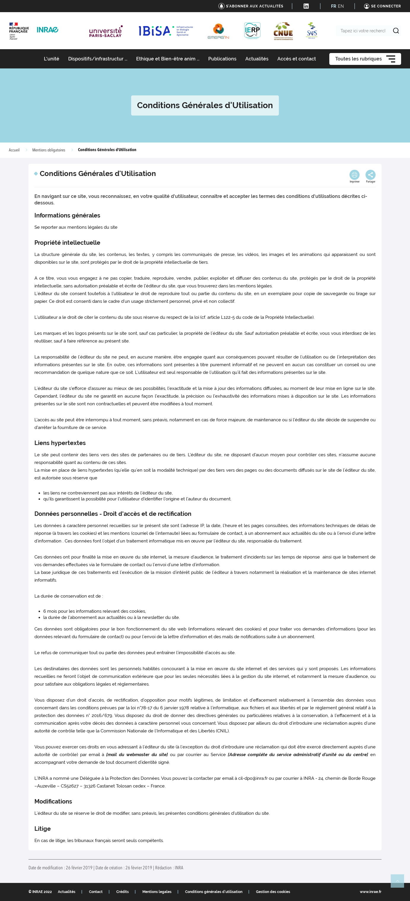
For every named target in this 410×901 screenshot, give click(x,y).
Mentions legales (156, 892)
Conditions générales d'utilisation (213, 892)
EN (341, 6)
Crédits (122, 892)
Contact (96, 892)
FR (333, 6)
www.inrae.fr (371, 892)
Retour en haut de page (400, 883)
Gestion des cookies (273, 892)
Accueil (14, 150)
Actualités (66, 892)
